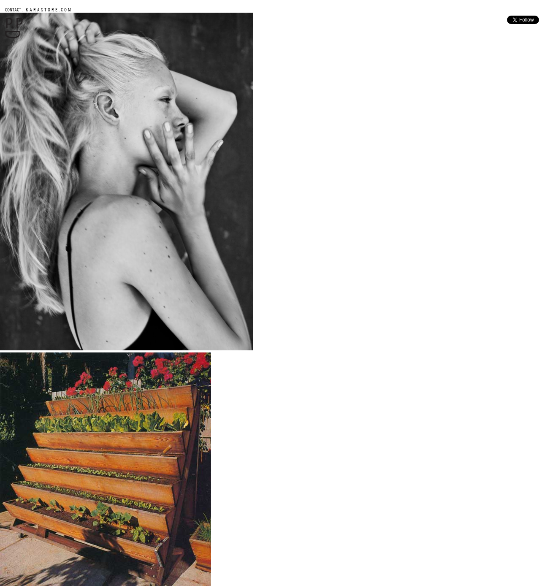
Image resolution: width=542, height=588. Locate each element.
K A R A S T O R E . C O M (47, 9)
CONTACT (13, 9)
